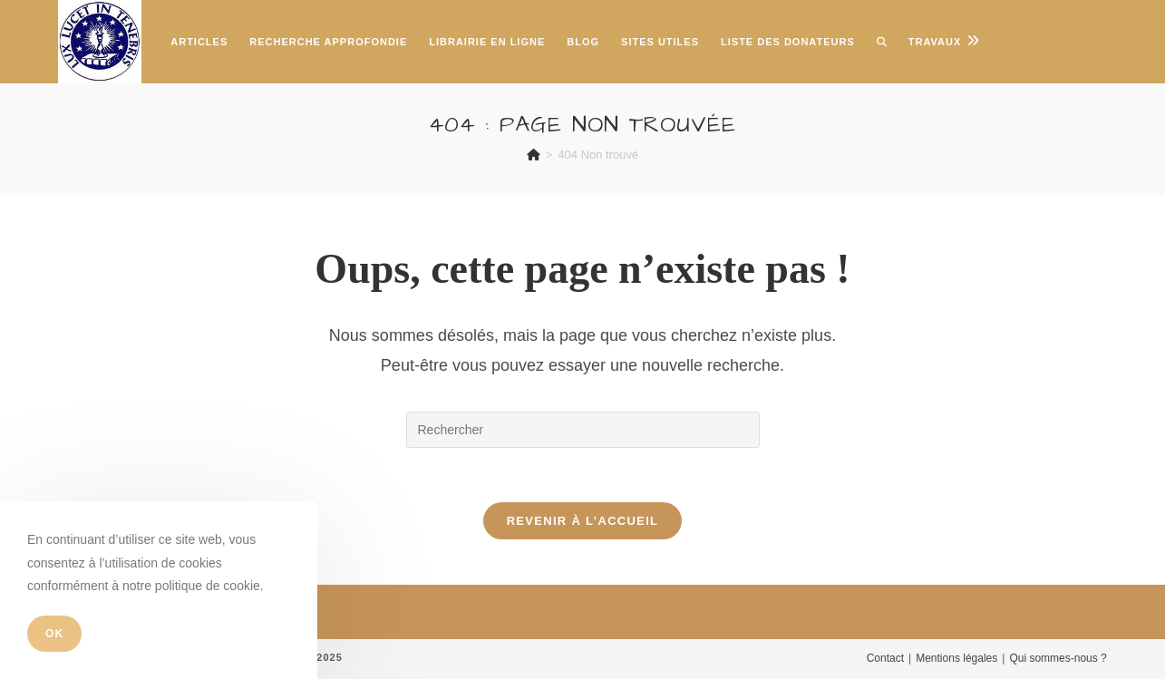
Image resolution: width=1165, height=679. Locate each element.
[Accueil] (533, 154)
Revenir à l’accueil (583, 521)
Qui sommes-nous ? (1057, 658)
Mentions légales (956, 658)
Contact (885, 658)
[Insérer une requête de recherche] (583, 430)
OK (54, 633)
